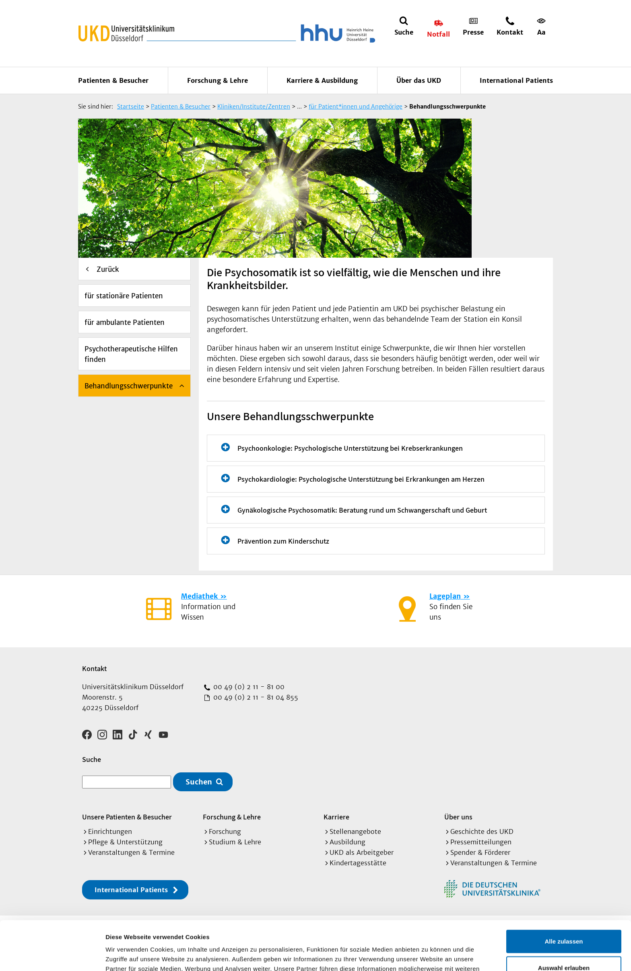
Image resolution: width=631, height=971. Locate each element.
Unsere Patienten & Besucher (127, 816)
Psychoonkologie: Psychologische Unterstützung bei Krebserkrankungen (350, 448)
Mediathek (199, 596)
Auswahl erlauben (564, 918)
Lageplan (445, 596)
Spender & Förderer (480, 852)
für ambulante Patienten (125, 322)
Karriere (336, 816)
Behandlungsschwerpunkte (129, 386)
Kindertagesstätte (358, 863)
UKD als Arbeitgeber (362, 852)
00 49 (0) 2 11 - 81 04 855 (254, 697)
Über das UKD (418, 80)
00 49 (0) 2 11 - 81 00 (248, 687)
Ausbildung (347, 842)
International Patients (516, 80)
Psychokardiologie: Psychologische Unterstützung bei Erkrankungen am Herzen (361, 479)
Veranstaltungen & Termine (131, 852)
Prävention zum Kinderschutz (283, 541)
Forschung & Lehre (217, 80)
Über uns (458, 816)
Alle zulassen (563, 892)
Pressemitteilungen (480, 842)
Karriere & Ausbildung (322, 80)
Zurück (108, 269)
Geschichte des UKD (481, 831)
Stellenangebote (355, 831)
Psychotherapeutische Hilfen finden (131, 354)
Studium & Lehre (235, 842)
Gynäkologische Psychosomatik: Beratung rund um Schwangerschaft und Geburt (362, 510)
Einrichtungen (110, 831)
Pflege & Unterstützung (125, 842)
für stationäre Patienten (124, 296)
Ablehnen (563, 944)
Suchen (199, 781)
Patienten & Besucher (113, 80)
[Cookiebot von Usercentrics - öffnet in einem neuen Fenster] (52, 955)
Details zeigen (428, 955)
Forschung (225, 831)
